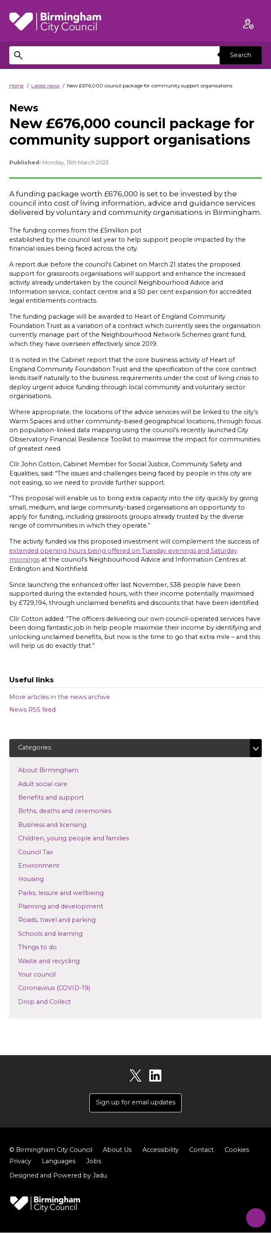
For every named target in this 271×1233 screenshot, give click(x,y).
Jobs (93, 1161)
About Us (117, 1150)
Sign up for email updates (135, 1102)
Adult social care (56, 783)
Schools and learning (64, 933)
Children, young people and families (87, 838)
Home (16, 86)
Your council (50, 974)
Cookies (237, 1150)
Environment (52, 865)
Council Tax (49, 852)
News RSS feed (32, 709)
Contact (201, 1150)
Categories (34, 748)
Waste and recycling (62, 960)
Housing (44, 879)
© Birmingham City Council (50, 1150)
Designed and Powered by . (58, 1176)
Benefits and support (64, 797)
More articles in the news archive (59, 697)
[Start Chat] (254, 1216)
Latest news (45, 86)
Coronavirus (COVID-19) (67, 988)
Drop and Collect (58, 1001)
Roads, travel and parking (70, 920)
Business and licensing (65, 824)
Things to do (51, 947)
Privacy (20, 1161)
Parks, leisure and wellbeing (74, 892)
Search (240, 55)
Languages (58, 1161)
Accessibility (160, 1150)
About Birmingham (61, 770)
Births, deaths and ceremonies (78, 811)
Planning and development (74, 906)
